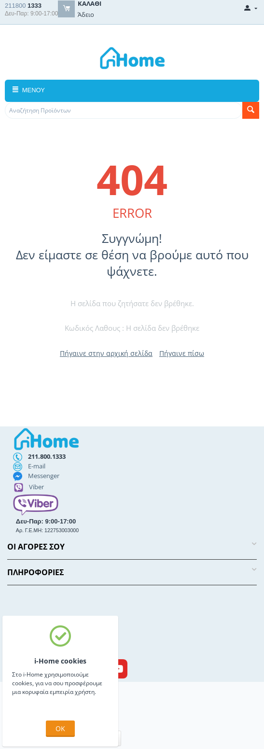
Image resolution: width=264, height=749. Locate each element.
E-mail (36, 466)
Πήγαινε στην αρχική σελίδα (106, 353)
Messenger (43, 475)
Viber (36, 486)
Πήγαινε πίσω (181, 353)
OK (60, 728)
